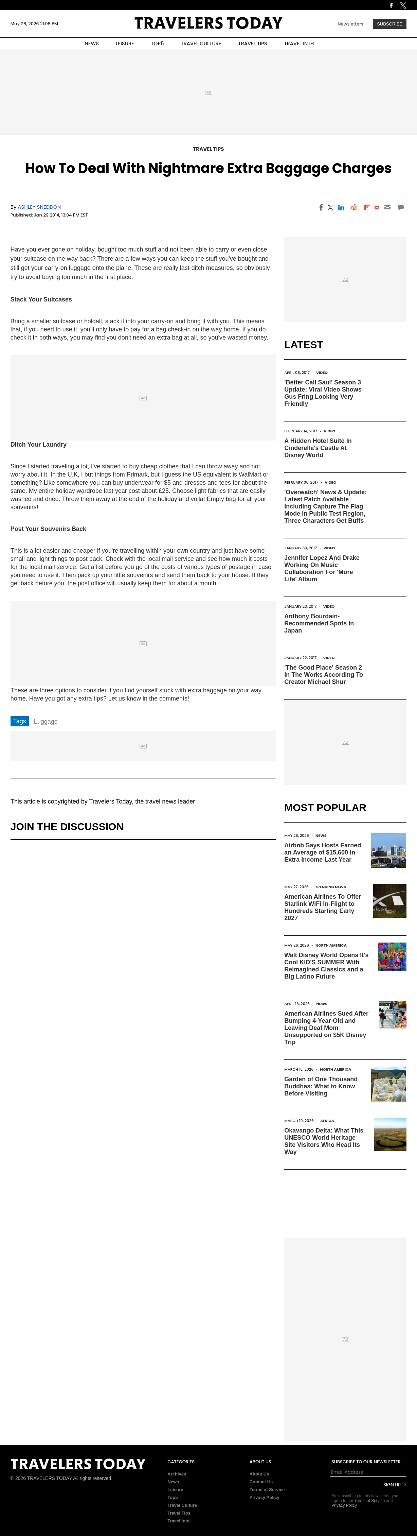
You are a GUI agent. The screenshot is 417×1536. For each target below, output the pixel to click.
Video (322, 372)
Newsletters (350, 24)
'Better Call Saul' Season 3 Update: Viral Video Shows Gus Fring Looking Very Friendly (322, 393)
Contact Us (261, 1481)
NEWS (92, 43)
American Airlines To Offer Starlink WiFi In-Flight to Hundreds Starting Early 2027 (322, 907)
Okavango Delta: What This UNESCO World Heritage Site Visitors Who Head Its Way (323, 1141)
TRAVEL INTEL (299, 43)
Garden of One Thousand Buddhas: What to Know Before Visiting (321, 1086)
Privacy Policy (264, 1497)
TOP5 (157, 43)
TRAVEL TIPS (252, 43)
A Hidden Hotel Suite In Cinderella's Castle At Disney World (317, 448)
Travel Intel (179, 1520)
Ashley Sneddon (39, 206)
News (321, 835)
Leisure (175, 1489)
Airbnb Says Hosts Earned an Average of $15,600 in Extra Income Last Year (322, 852)
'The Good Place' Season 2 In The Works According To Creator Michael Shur (323, 674)
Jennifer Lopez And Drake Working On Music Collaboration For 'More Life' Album (321, 568)
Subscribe (389, 24)
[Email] (388, 207)
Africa (327, 1120)
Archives (176, 1474)
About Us (259, 1474)
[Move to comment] (400, 207)
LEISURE (125, 43)
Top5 (172, 1497)
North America (331, 945)
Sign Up (392, 1485)
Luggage (46, 721)
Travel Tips (208, 149)
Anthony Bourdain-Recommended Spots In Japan (319, 623)
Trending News (330, 887)
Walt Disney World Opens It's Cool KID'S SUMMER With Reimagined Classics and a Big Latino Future (326, 966)
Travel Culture (182, 1505)
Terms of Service (267, 1489)
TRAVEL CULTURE (201, 43)
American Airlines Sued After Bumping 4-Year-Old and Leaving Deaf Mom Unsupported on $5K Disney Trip (326, 1028)
